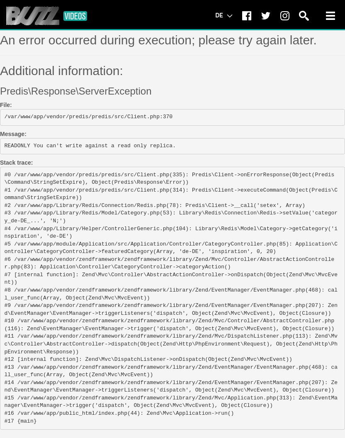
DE (223, 15)
